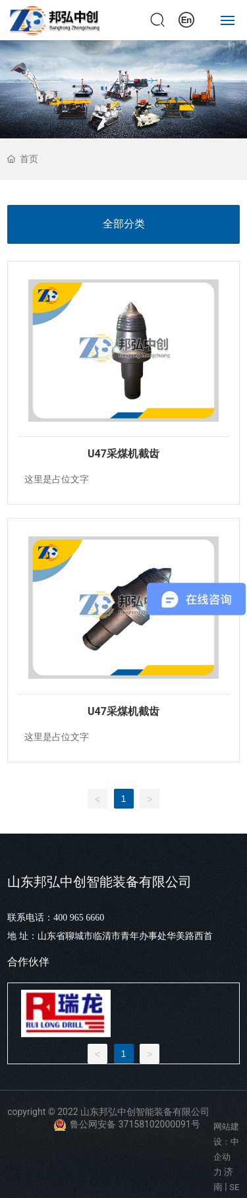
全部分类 (124, 223)
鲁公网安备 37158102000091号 (135, 1124)
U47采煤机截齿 (123, 453)
